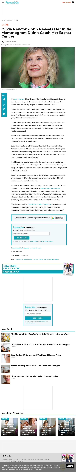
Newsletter (7, 459)
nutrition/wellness (51, 259)
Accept (70, 466)
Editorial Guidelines (35, 459)
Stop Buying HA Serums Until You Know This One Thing (36, 355)
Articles (9, 20)
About (24, 459)
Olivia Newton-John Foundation (39, 204)
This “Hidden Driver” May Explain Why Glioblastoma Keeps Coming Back (64, 429)
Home (3, 20)
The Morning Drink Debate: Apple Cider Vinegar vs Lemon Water (40, 334)
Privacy (47, 459)
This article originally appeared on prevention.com (26, 248)
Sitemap (21, 461)
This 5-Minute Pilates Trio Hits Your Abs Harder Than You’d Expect (40, 344)
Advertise (13, 461)
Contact (17, 459)
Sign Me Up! (22, 238)
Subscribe (66, 2)
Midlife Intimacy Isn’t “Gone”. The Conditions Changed (35, 366)
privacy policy (34, 241)
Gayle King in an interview (50, 188)
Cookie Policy (25, 469)
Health (16, 20)
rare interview (19, 99)
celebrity (19, 259)
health (35, 259)
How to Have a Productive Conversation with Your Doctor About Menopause (28, 430)
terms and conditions (47, 241)
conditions (28, 259)
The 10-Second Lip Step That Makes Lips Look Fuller (34, 376)
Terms (5, 461)
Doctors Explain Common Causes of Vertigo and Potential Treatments (46, 430)
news (41, 259)
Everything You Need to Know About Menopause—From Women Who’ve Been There (9, 429)
